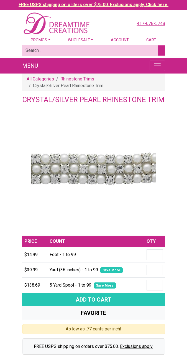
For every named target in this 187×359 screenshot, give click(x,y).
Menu (30, 65)
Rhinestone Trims (77, 79)
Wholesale (79, 40)
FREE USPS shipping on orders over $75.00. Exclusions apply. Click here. (93, 4)
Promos (39, 40)
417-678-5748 (151, 23)
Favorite (93, 313)
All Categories (40, 79)
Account (120, 40)
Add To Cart (93, 299)
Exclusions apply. (136, 346)
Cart (151, 40)
